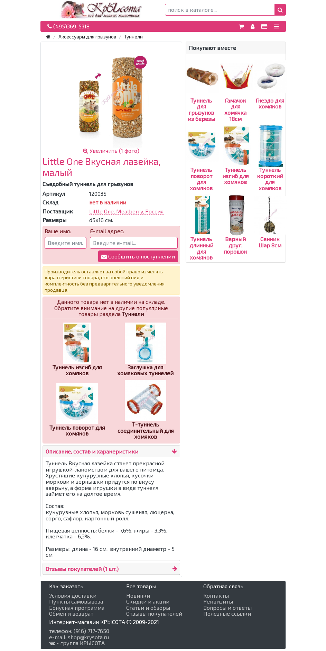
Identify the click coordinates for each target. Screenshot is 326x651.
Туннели (133, 36)
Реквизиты (218, 601)
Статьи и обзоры (148, 608)
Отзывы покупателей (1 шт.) (82, 568)
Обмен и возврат (71, 613)
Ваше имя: (58, 231)
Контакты (216, 595)
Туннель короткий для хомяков (270, 166)
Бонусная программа (76, 608)
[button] (280, 10)
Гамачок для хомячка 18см (236, 97)
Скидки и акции (147, 601)
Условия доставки (72, 595)
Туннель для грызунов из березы (202, 97)
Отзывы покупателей (154, 613)
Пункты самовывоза (76, 601)
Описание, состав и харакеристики (92, 451)
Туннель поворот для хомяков (202, 166)
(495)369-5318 (68, 26)
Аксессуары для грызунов (87, 36)
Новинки (138, 595)
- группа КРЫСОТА (77, 643)
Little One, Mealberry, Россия (126, 211)
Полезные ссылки (227, 613)
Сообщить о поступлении (138, 256)
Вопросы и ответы (227, 608)
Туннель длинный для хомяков (201, 236)
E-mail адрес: (107, 231)
